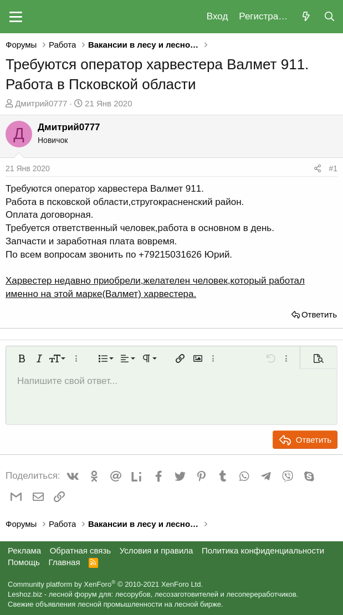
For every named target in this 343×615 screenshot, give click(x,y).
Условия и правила (156, 550)
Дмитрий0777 (41, 103)
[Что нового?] (306, 16)
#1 (333, 168)
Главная (64, 562)
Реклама (24, 550)
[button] (15, 16)
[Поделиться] (317, 169)
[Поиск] (329, 16)
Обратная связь (80, 550)
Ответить (319, 314)
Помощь (24, 562)
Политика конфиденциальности (263, 550)
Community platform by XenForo (105, 584)
